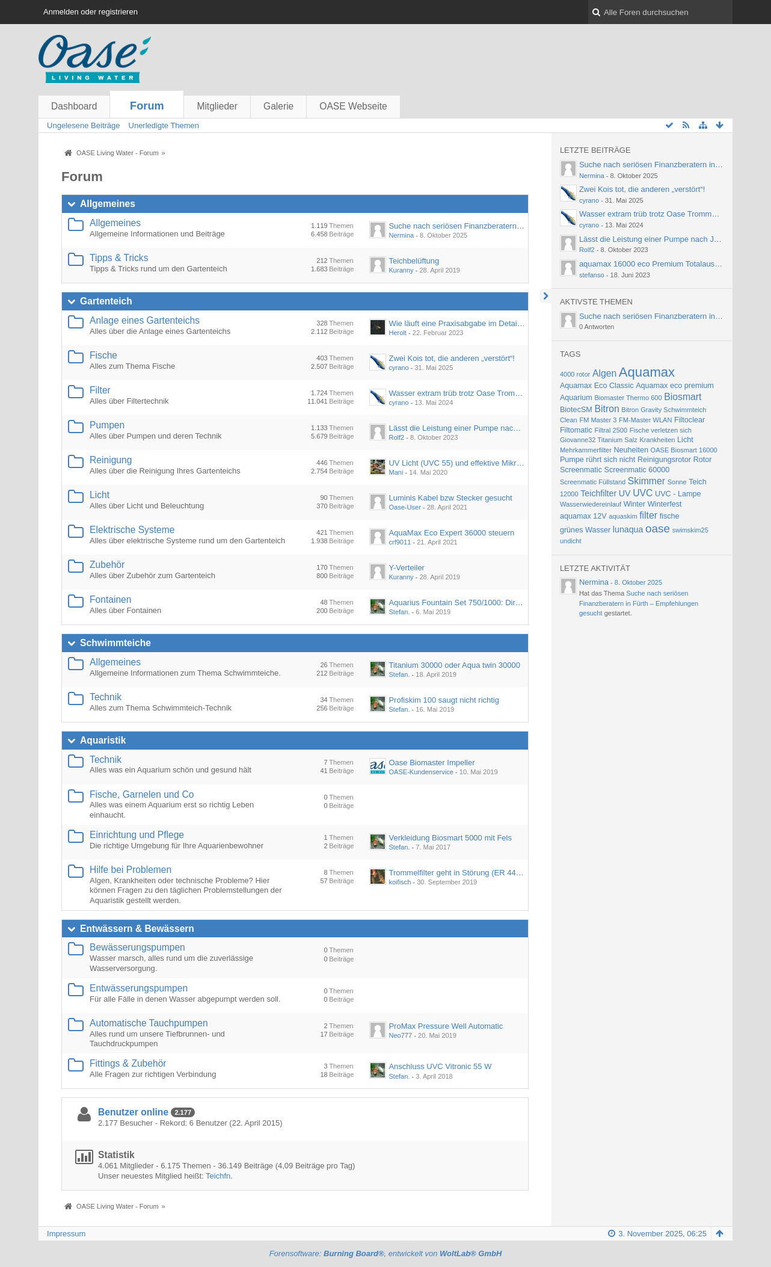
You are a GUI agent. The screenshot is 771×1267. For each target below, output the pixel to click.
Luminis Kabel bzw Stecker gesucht (450, 497)
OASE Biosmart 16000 (684, 450)
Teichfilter (598, 493)
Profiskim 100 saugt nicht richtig (444, 699)
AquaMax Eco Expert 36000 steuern (451, 532)
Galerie (278, 106)
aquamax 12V (583, 516)
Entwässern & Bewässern (137, 928)
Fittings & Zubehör (128, 1063)
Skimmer (646, 481)
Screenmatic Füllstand (592, 482)
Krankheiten (657, 439)
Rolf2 (396, 437)
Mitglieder (217, 106)
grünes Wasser (585, 530)
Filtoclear (689, 420)
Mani (396, 472)
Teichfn (218, 1175)
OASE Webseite (353, 106)
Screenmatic (581, 470)
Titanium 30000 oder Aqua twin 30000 (454, 665)
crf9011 (400, 542)
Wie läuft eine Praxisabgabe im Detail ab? (461, 323)
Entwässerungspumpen (139, 988)
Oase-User (404, 507)
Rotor (702, 459)
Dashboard (74, 106)
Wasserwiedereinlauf (590, 504)
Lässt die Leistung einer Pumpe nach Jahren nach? (478, 428)
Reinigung (111, 460)
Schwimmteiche (115, 643)
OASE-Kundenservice (421, 771)
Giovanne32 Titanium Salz (598, 439)
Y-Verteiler (407, 567)
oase (657, 528)
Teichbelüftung (414, 260)
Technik (105, 697)
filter (648, 515)
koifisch (400, 882)
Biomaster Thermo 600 (628, 397)
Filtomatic (576, 430)
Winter (634, 504)
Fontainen (110, 599)
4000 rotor (575, 374)
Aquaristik (103, 740)
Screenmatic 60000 (637, 470)
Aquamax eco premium (675, 385)
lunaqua (628, 529)
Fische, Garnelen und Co (142, 794)
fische (670, 516)
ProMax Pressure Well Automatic (446, 1026)
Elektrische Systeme (132, 530)
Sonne (677, 482)
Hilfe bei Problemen (130, 870)
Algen (604, 373)
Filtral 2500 (610, 430)
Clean (568, 420)
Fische (103, 355)
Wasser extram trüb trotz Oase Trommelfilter (465, 393)
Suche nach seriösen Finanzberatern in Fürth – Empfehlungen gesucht (511, 225)
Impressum (66, 1233)
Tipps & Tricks (119, 258)
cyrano (398, 367)
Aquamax (647, 372)
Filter (100, 390)
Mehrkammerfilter (586, 450)
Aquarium (576, 397)
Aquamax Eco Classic (597, 385)
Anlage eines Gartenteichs (145, 320)
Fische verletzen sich (661, 430)
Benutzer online (133, 1112)
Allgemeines (107, 204)
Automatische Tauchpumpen (149, 1023)
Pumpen (107, 425)
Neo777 (400, 1035)
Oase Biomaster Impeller (432, 762)
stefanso (591, 275)
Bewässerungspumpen (137, 947)
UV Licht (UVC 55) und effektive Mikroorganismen (475, 462)
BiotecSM (576, 409)
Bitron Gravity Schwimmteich (663, 409)
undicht (571, 540)
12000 (569, 494)
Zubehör (107, 565)
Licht (99, 495)
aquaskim (623, 516)
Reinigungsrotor (664, 459)
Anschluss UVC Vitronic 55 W (440, 1066)
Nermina (401, 235)
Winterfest (665, 504)
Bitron (606, 409)
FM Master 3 (597, 420)
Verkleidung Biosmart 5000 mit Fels (450, 837)
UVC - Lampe (678, 494)
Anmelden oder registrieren (90, 11)
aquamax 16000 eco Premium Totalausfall (652, 263)
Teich (697, 482)
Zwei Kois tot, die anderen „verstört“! (452, 358)
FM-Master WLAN (645, 420)
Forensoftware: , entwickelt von (385, 1253)
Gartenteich (106, 301)
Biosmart (682, 397)
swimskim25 (690, 530)
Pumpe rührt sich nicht (597, 459)
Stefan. (399, 611)
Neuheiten (630, 450)
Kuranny (401, 270)
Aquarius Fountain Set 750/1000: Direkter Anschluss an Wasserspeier (509, 602)
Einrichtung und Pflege (137, 835)
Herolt (397, 332)
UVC (643, 493)
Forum (147, 106)
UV (625, 493)
